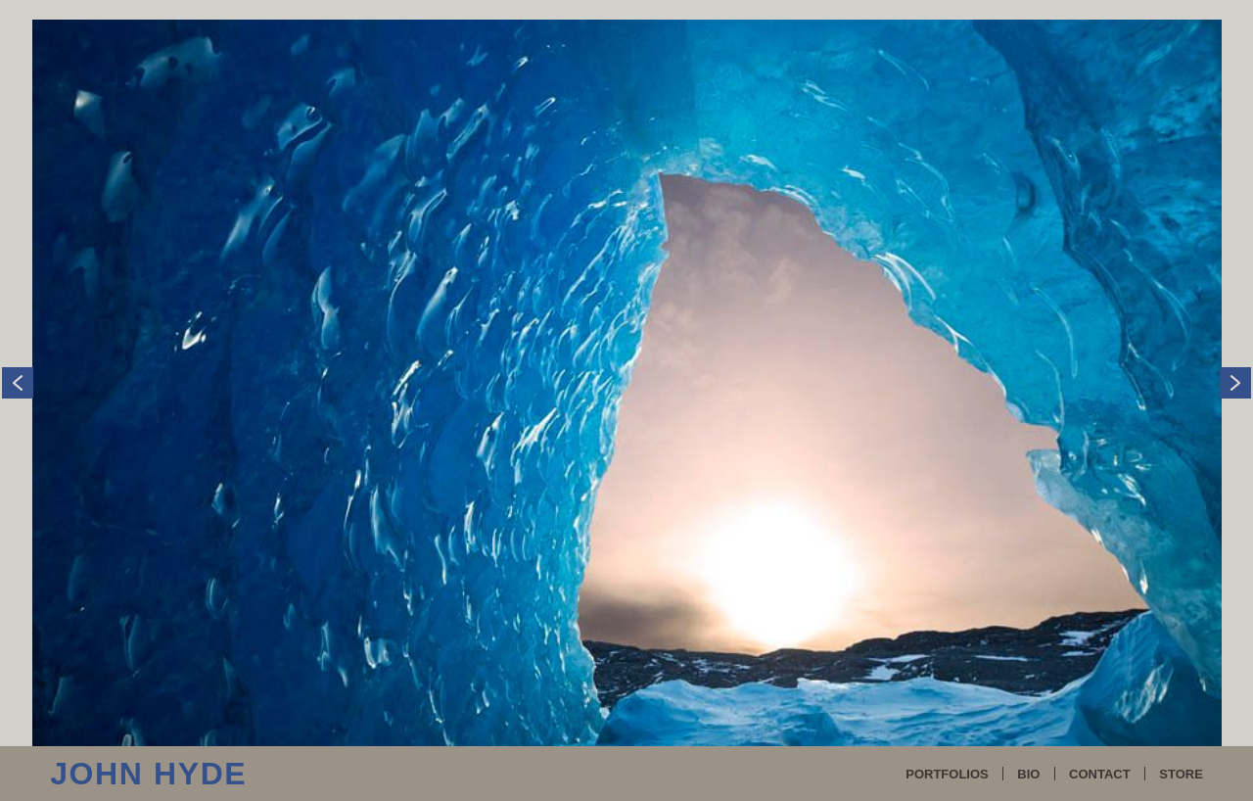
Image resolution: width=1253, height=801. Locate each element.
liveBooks (718, 704)
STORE (1181, 774)
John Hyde (148, 773)
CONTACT (1100, 774)
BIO (1028, 774)
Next (1235, 338)
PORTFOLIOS (947, 774)
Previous (17, 338)
